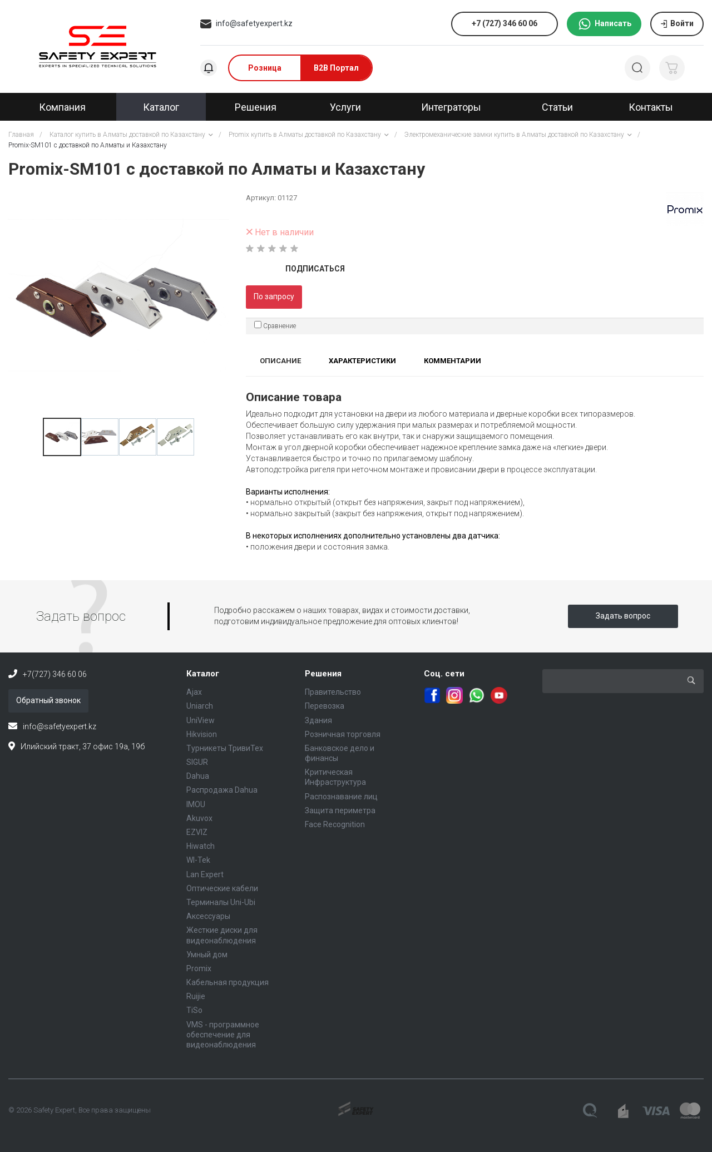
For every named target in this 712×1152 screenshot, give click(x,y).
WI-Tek (198, 860)
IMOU (195, 804)
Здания (318, 720)
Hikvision (201, 734)
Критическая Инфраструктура (335, 777)
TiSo (194, 1010)
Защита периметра (340, 810)
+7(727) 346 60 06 (55, 674)
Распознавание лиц (341, 796)
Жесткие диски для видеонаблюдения (222, 935)
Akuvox (199, 818)
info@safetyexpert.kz (254, 23)
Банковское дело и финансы (339, 753)
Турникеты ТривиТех (224, 748)
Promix (198, 968)
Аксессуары (208, 916)
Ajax (194, 692)
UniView (200, 720)
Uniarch (199, 705)
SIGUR (197, 762)
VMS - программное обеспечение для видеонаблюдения (222, 1034)
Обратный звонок (48, 700)
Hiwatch (200, 846)
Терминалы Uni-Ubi (220, 902)
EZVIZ (196, 832)
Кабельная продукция (227, 982)
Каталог (202, 673)
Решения (323, 673)
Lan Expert (205, 874)
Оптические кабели (222, 888)
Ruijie (195, 996)
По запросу (274, 296)
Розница (264, 67)
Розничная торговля (342, 734)
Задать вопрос (623, 615)
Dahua (197, 776)
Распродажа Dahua (222, 789)
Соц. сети (444, 673)
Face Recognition (335, 824)
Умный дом (207, 954)
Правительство (333, 692)
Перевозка (324, 705)
